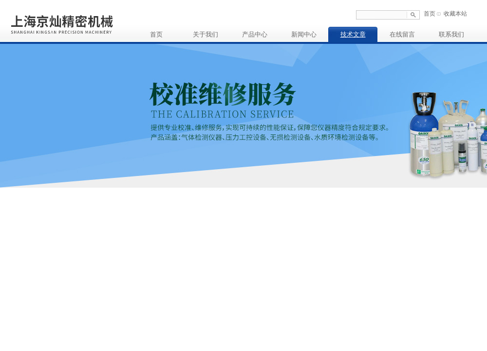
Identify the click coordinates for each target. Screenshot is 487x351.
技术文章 (353, 34)
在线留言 (402, 34)
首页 (429, 13)
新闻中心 (304, 34)
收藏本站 (455, 13)
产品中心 (254, 34)
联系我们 (451, 34)
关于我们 (205, 34)
